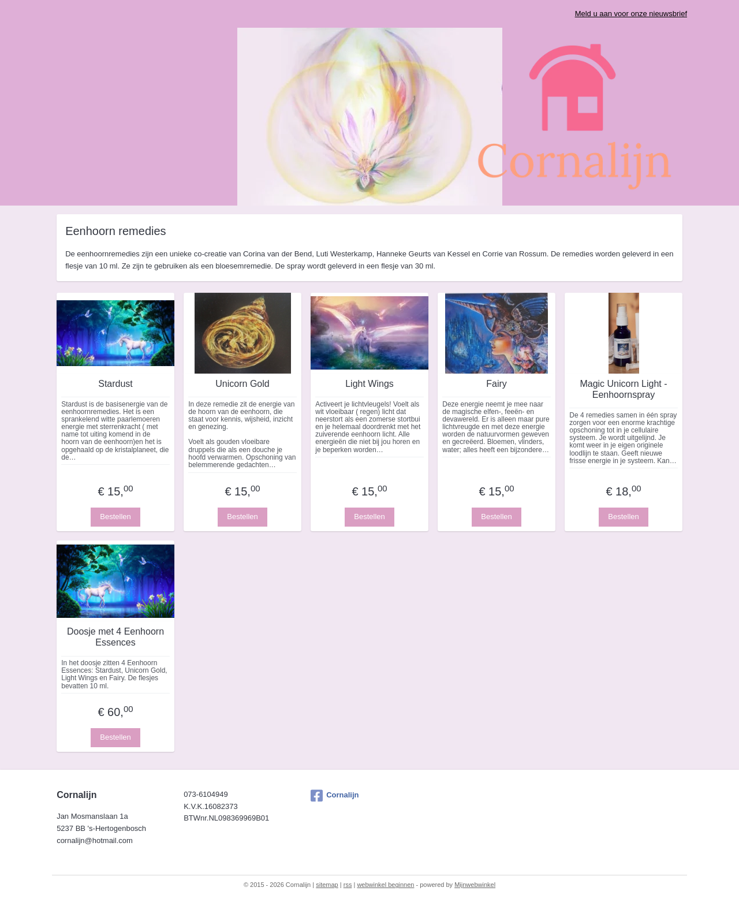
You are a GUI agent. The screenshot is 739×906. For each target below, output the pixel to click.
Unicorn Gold (242, 384)
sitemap (327, 884)
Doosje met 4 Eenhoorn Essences (115, 637)
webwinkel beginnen (385, 884)
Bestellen (115, 516)
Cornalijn (335, 796)
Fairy (496, 384)
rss (348, 884)
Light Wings (369, 384)
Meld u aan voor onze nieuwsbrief (631, 13)
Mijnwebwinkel (474, 884)
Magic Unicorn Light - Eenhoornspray (623, 389)
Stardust (115, 384)
